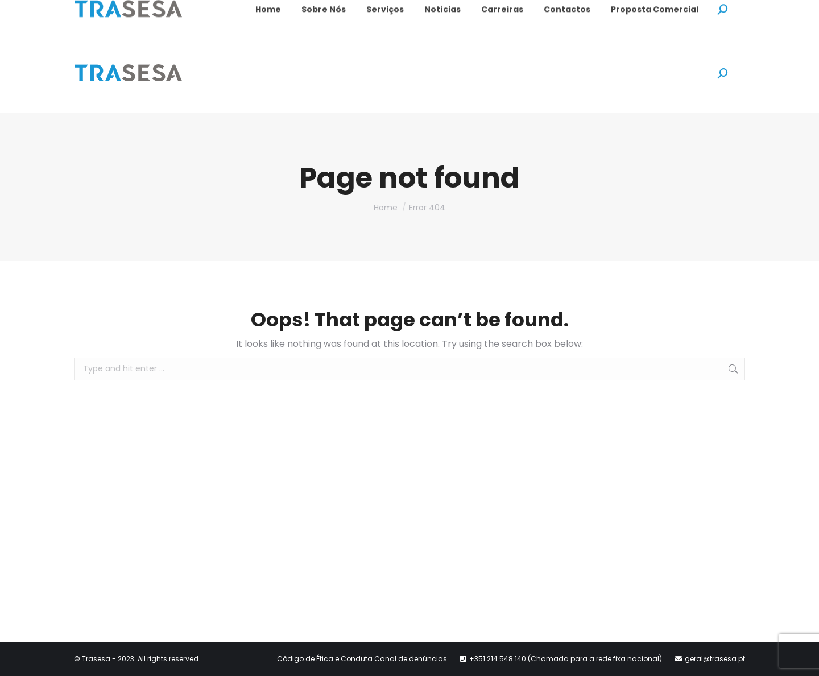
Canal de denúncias (410, 658)
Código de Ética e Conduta (325, 658)
